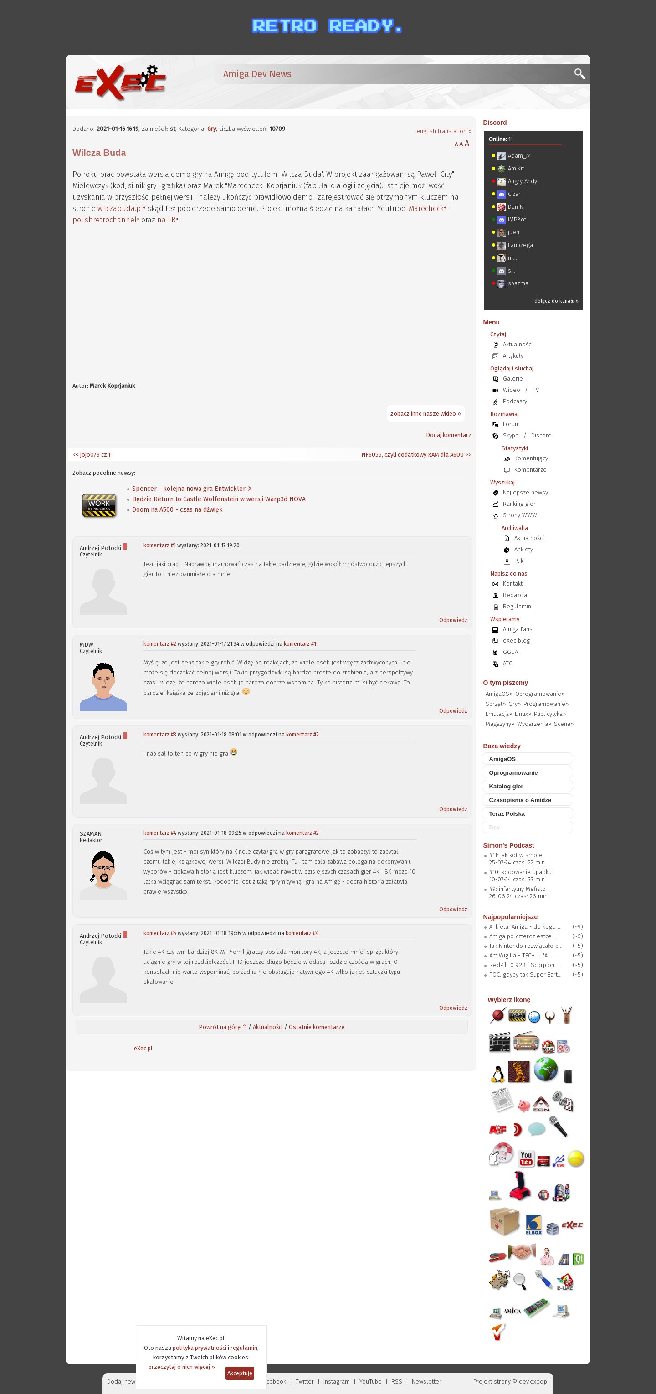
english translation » (444, 131)
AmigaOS (502, 759)
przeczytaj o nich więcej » (182, 1366)
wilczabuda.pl (120, 208)
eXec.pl (143, 1048)
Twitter (305, 1381)
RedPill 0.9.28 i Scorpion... (524, 965)
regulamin (244, 1347)
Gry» (514, 703)
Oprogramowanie (513, 772)
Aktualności (268, 1027)
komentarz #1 (160, 545)
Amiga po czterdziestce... (522, 936)
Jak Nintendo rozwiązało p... (526, 945)
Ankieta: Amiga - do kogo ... (525, 926)
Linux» (523, 713)
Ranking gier (519, 503)
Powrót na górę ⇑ (223, 1027)
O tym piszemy (505, 682)
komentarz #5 (160, 933)
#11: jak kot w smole (516, 855)
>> (468, 454)
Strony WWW (520, 515)
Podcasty (515, 401)
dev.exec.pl (534, 1381)
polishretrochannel (104, 220)
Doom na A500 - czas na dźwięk (177, 510)
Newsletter (426, 1381)
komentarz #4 (160, 833)
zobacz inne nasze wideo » (425, 413)
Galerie (513, 378)
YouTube (370, 1381)
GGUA (510, 651)
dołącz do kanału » (556, 301)
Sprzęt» (496, 703)
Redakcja (515, 595)
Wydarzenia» (534, 723)
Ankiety (523, 549)
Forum (511, 424)
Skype (511, 435)
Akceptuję (239, 1373)
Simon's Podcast (508, 845)
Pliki (519, 560)
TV (536, 389)
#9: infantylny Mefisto (517, 888)
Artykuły (513, 355)
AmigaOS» (499, 693)
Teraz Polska (507, 813)
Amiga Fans (518, 629)
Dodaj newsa (124, 1381)
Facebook (273, 1381)
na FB (166, 220)
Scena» (564, 723)
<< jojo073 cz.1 (91, 454)
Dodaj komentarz (449, 435)
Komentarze (530, 469)
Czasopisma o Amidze (520, 800)
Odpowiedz (453, 620)
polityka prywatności (199, 1347)
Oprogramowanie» (539, 693)
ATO (508, 663)
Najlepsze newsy (525, 492)
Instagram (336, 1381)
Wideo (511, 389)
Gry (211, 128)
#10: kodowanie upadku (520, 872)
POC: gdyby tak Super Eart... (525, 974)
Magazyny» (500, 723)
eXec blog (516, 640)
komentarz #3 (160, 734)
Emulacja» (499, 713)
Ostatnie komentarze (317, 1027)
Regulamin (517, 606)
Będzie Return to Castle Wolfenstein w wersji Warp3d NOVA (219, 499)
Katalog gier (506, 786)
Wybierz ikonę (509, 999)
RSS (396, 1381)
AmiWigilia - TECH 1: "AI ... (522, 955)
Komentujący (531, 458)
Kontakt (513, 583)
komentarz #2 (160, 644)
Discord (495, 122)
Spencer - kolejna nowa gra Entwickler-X (192, 489)
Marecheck (426, 208)
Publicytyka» (550, 713)
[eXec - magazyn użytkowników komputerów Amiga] (120, 82)
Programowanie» (546, 703)
